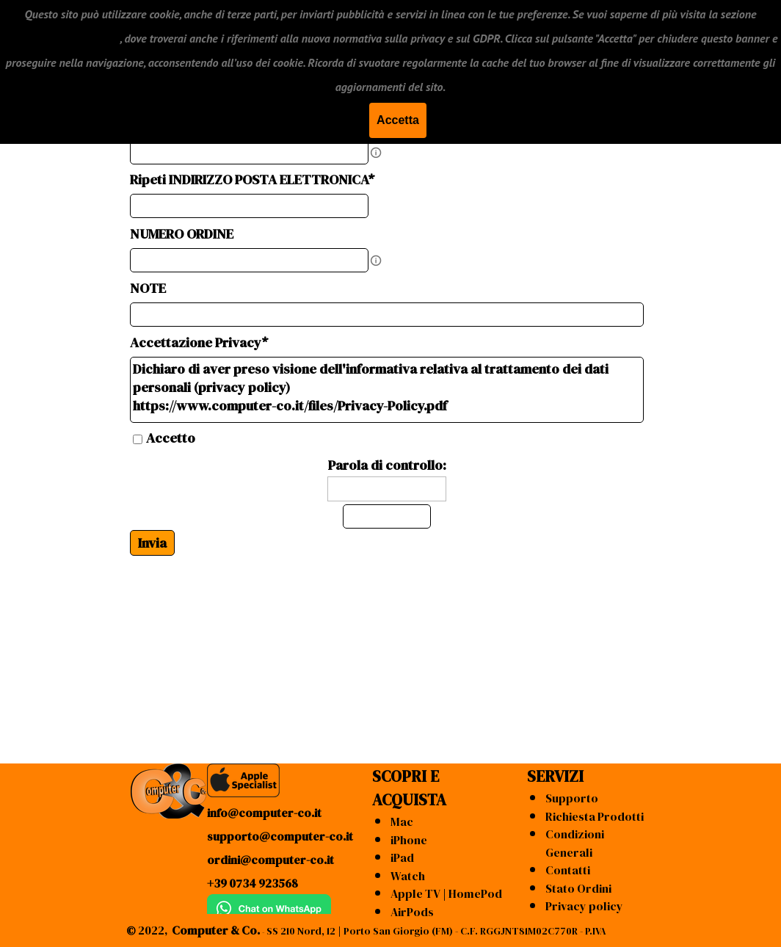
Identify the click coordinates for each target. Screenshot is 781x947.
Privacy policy (584, 906)
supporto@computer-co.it (280, 836)
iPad (402, 857)
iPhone (408, 840)
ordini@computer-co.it (270, 860)
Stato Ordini (578, 888)
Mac (401, 821)
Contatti (567, 870)
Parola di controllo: (387, 465)
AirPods (412, 912)
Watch (407, 876)
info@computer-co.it (264, 813)
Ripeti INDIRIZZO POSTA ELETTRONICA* (252, 179)
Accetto (170, 438)
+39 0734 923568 (252, 883)
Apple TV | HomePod (446, 893)
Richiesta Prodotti (594, 816)
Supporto (571, 798)
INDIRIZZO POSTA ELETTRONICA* (233, 126)
